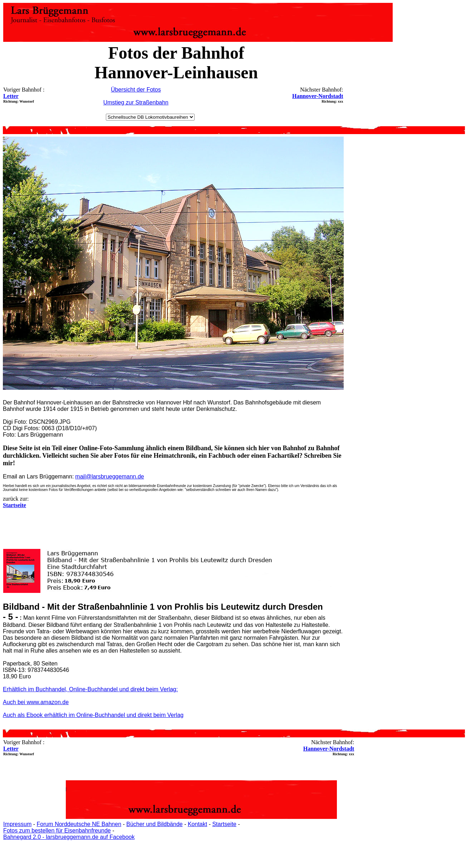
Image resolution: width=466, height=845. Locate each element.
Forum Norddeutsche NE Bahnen (78, 824)
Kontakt (197, 824)
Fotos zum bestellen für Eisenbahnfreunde (57, 830)
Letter (11, 96)
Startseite (224, 824)
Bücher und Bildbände (154, 824)
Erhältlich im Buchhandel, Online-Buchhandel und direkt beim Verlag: (90, 689)
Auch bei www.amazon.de (36, 702)
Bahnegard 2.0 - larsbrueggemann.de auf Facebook (68, 837)
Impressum (17, 824)
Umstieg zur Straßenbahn (135, 102)
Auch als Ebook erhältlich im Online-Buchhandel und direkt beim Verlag (93, 715)
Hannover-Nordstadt (317, 96)
